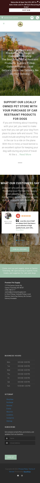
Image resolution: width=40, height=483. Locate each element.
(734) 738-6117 (10, 290)
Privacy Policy (23, 469)
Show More (20, 230)
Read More (25, 154)
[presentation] (16, 449)
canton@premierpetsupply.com (15, 292)
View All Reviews (20, 249)
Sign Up (11, 457)
